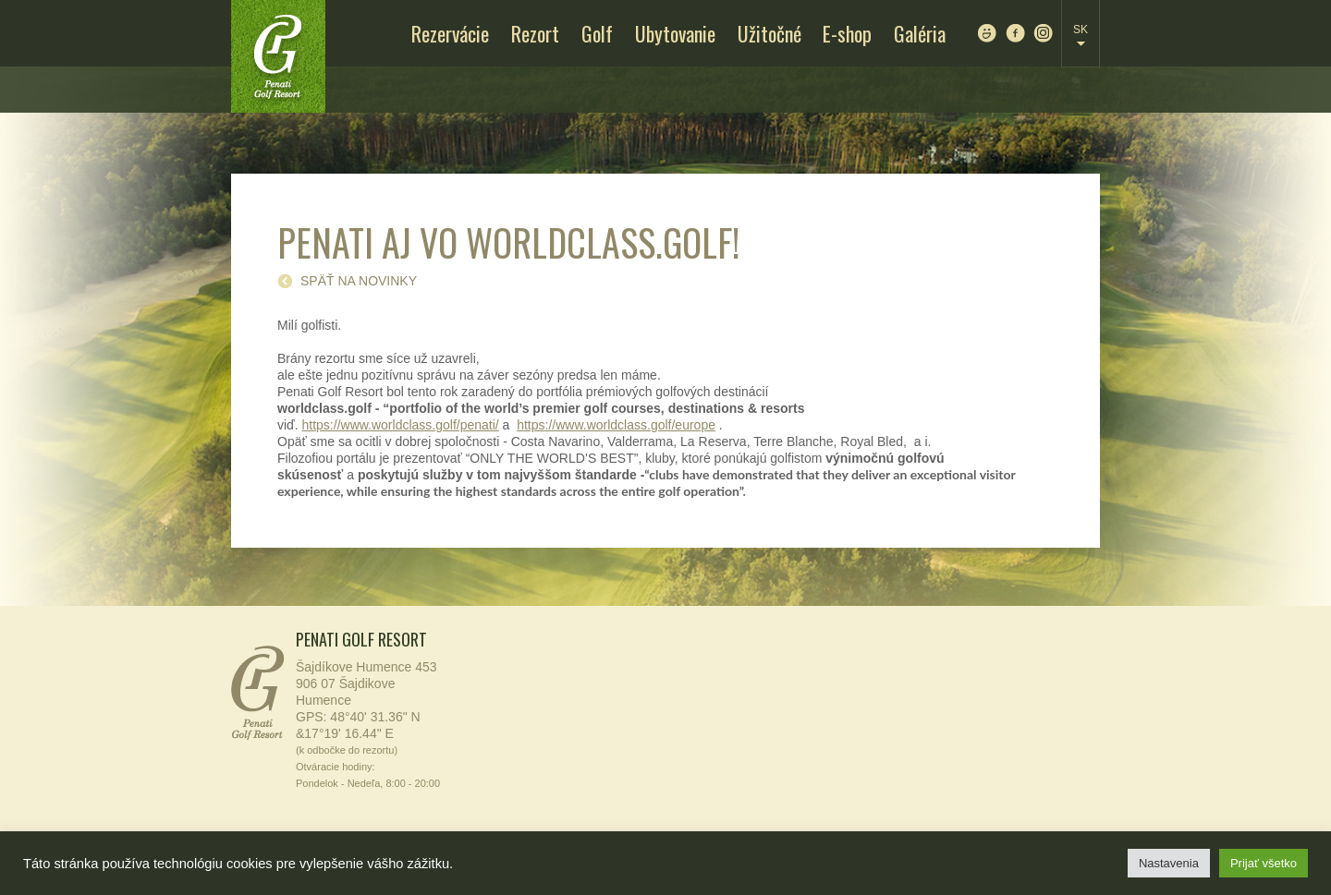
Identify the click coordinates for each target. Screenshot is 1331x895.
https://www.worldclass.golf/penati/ (400, 424)
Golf (597, 33)
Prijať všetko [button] (1263, 863)
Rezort (535, 33)
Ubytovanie (675, 33)
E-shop (847, 33)
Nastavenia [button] (1169, 863)
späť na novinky (358, 280)
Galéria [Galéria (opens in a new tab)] (920, 33)
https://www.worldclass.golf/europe (616, 424)
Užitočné (769, 33)
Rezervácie (450, 33)
